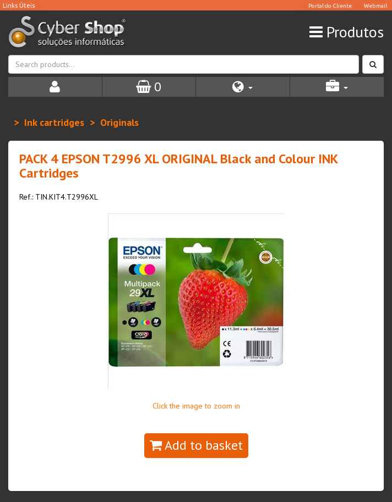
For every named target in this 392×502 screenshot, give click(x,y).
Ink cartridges (54, 122)
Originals (119, 122)
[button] (243, 87)
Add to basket (196, 445)
